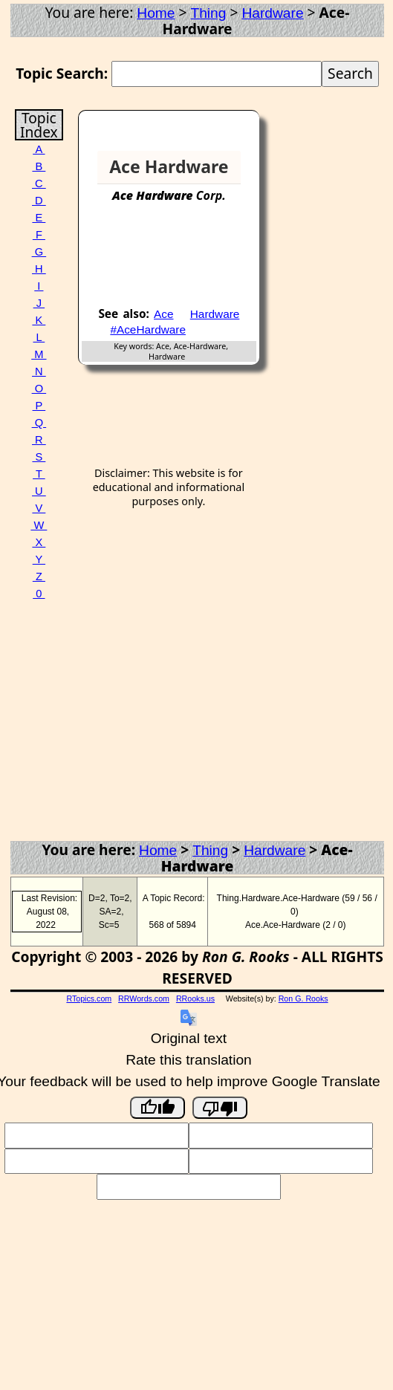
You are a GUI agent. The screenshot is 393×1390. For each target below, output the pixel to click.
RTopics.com (88, 998)
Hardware (272, 13)
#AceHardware (148, 329)
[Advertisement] (199, 260)
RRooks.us (195, 998)
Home (156, 13)
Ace (163, 314)
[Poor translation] (219, 1108)
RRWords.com (143, 998)
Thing (208, 13)
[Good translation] (157, 1108)
